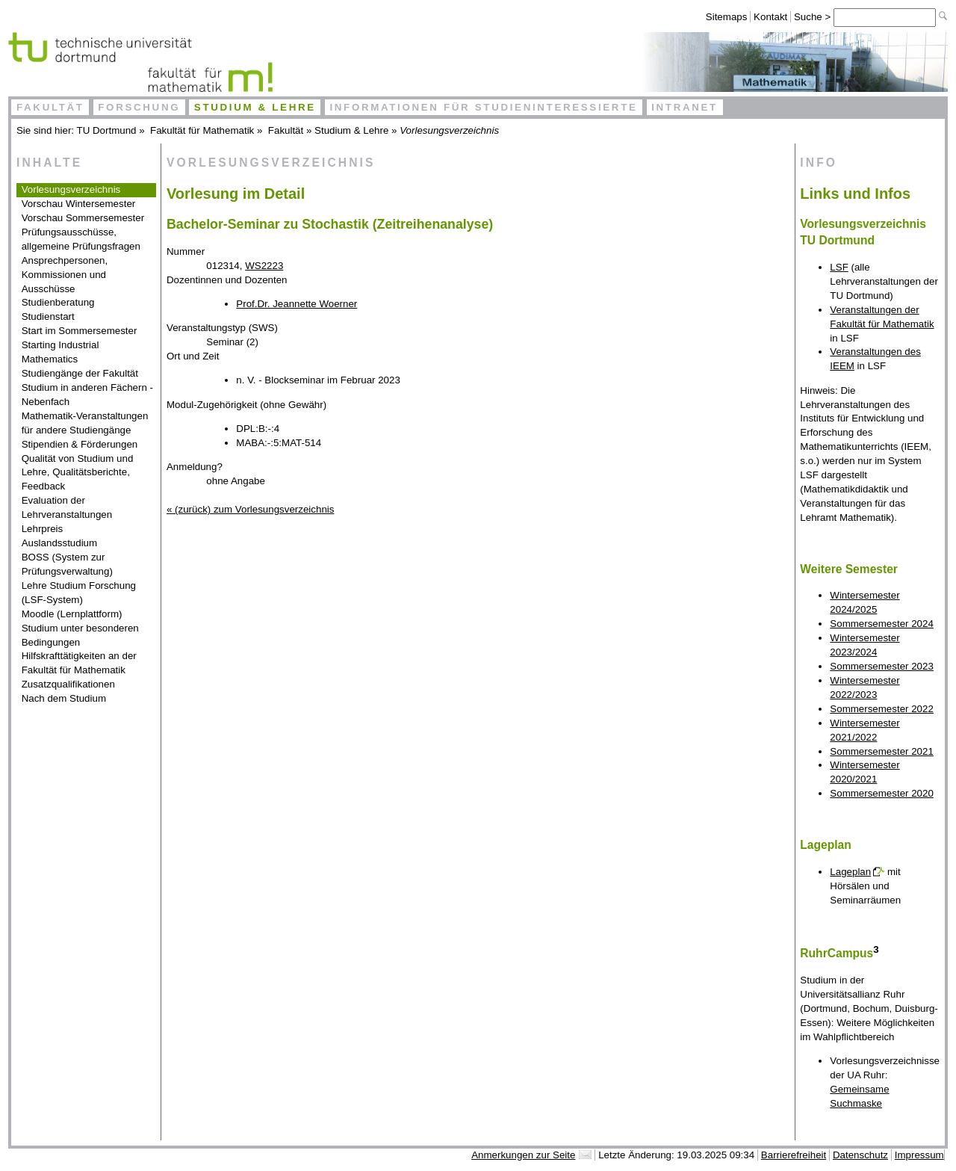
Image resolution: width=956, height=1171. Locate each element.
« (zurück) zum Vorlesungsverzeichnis (250, 509)
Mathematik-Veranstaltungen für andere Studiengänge (85, 423)
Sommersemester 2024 (882, 623)
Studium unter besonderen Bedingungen (80, 635)
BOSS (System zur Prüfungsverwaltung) (67, 564)
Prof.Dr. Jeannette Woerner (296, 303)
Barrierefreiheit (793, 1155)
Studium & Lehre (255, 107)
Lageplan (850, 871)
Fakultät (50, 107)
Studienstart (48, 316)
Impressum (919, 1155)
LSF (839, 267)
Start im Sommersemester (79, 330)
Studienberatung (58, 302)
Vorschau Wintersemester (79, 203)
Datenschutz (860, 1155)
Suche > (814, 16)
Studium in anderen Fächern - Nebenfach (87, 394)
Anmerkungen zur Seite (523, 1155)
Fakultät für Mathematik (202, 130)
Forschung (139, 107)
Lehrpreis (42, 528)
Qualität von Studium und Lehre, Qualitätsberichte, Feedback (78, 472)
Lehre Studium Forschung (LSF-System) (79, 592)
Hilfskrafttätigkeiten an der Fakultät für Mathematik (79, 663)
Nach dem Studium (64, 698)
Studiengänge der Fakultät (80, 373)
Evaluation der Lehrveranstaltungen (67, 507)
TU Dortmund (107, 130)
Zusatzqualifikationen (68, 684)
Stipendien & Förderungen (80, 444)
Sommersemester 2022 (882, 708)
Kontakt (770, 16)
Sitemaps (727, 16)
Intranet (684, 107)
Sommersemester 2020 (882, 793)
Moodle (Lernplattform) (72, 614)
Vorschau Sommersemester (83, 217)
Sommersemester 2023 (882, 666)
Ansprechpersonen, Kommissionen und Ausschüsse (65, 274)
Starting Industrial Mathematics (60, 352)
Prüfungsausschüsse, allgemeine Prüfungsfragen (81, 239)
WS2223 (264, 265)
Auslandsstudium (60, 543)
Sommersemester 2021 (882, 751)
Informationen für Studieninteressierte (483, 107)
